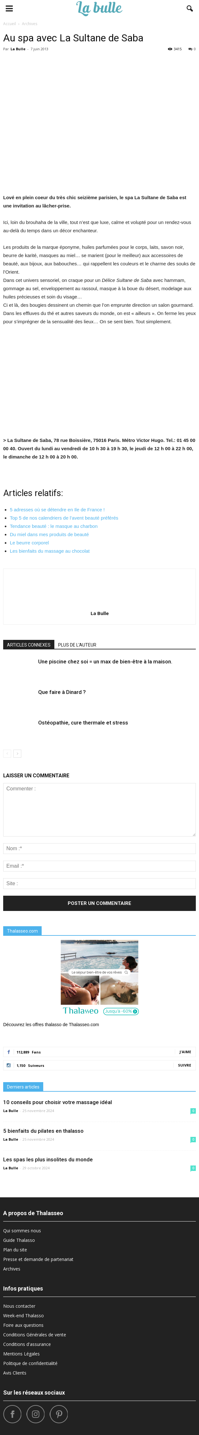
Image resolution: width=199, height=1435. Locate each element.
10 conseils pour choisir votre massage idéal (57, 1102)
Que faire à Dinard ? (62, 692)
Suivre (184, 1065)
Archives (11, 1269)
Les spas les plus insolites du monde (48, 1159)
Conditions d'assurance (27, 1344)
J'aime (185, 1051)
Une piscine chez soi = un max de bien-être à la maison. (105, 661)
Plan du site (15, 1250)
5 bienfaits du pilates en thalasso (43, 1131)
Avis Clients (14, 1373)
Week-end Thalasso (23, 1315)
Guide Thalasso (19, 1240)
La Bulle (17, 48)
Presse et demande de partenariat (38, 1259)
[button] (190, 8)
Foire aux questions (23, 1325)
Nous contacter (19, 1306)
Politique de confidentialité (30, 1363)
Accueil (9, 23)
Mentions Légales (21, 1354)
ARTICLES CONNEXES (29, 645)
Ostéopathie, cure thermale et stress (83, 722)
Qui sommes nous (22, 1231)
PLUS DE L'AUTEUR (77, 645)
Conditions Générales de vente (34, 1335)
